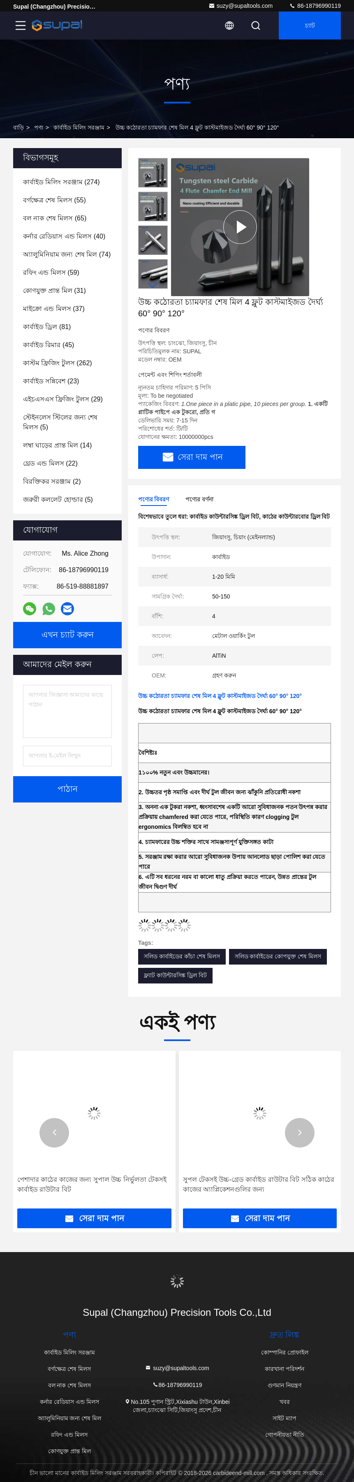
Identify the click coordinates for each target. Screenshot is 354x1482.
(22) (50, 463)
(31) (54, 290)
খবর (285, 1402)
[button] (153, 285)
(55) (54, 200)
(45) (48, 344)
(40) (64, 236)
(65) (54, 218)
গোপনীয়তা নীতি (284, 1434)
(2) (52, 481)
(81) (47, 326)
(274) (61, 182)
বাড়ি (18, 127)
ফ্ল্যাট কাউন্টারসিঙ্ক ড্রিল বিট (175, 975)
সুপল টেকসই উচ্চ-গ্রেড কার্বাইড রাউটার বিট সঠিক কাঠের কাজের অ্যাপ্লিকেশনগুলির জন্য (258, 1184)
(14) (57, 445)
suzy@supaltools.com (240, 5)
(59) (51, 272)
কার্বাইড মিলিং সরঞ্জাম (78, 127)
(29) (63, 399)
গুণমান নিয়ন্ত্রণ (284, 1385)
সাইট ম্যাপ (284, 1418)
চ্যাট (310, 25)
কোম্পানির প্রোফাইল (284, 1352)
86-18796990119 (315, 5)
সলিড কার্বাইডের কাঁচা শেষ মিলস (182, 956)
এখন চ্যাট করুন (68, 635)
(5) (60, 422)
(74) (67, 254)
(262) (57, 362)
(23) (51, 381)
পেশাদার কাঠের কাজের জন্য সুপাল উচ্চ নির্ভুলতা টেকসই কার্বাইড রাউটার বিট (92, 1184)
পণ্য (38, 127)
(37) (54, 308)
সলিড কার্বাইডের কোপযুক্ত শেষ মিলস (278, 956)
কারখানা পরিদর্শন (284, 1369)
